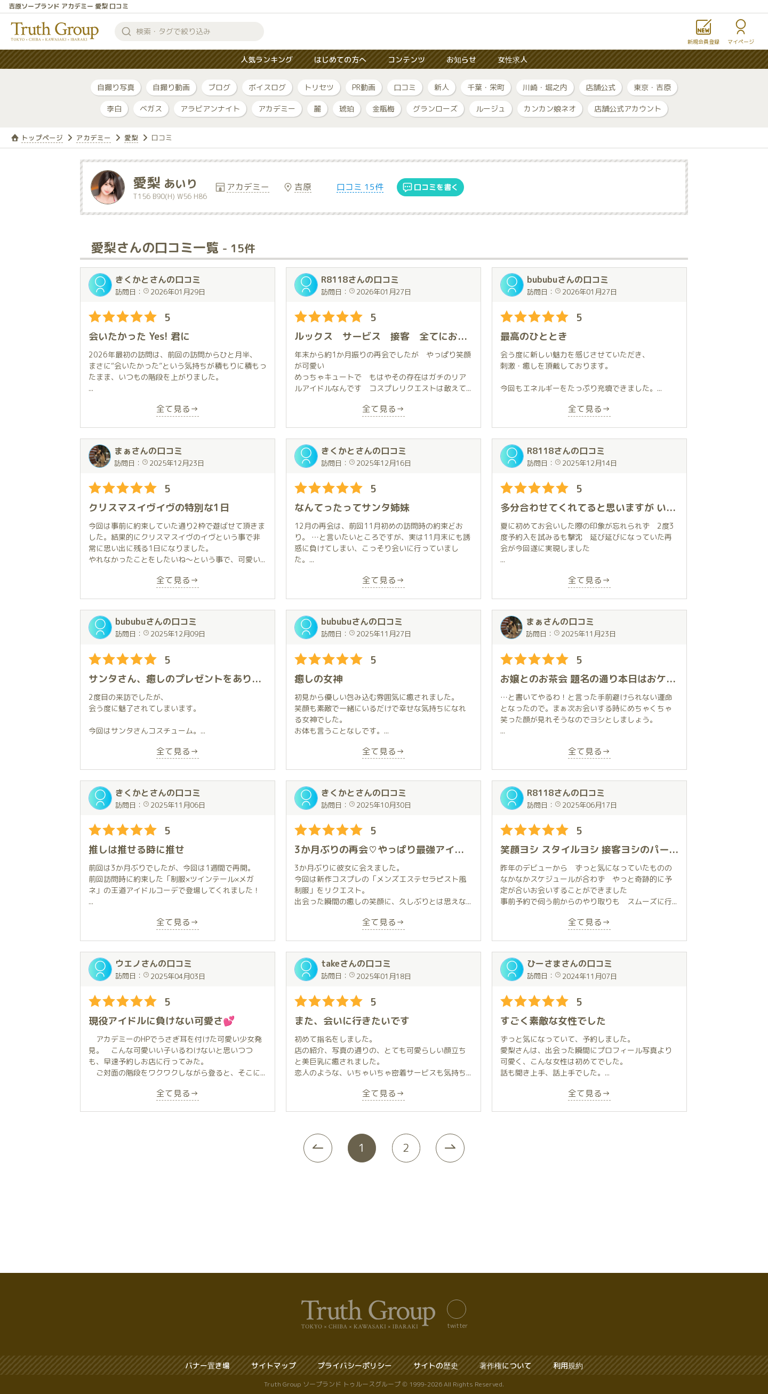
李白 (114, 108)
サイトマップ (273, 1365)
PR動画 (363, 87)
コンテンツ (406, 59)
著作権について (505, 1365)
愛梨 (131, 137)
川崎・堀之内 (545, 87)
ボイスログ (267, 87)
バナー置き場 (207, 1365)
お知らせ (461, 59)
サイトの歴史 (435, 1365)
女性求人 (512, 59)
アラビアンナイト (210, 108)
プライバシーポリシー (354, 1365)
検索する (126, 31)
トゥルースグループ (55, 31)
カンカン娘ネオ (550, 108)
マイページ (740, 41)
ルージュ (491, 108)
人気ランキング (267, 59)
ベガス (151, 108)
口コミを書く (436, 187)
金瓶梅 (383, 108)
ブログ (219, 87)
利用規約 (568, 1365)
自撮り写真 (115, 87)
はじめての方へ (340, 59)
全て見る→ (177, 409)
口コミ (405, 87)
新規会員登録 (703, 41)
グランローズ (435, 108)
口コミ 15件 (360, 187)
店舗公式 (600, 87)
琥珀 (346, 108)
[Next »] (456, 1148)
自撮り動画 (171, 87)
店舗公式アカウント (627, 108)
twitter (457, 1325)
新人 (441, 87)
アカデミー (276, 108)
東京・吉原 (652, 87)
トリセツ (319, 87)
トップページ (42, 137)
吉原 (303, 187)
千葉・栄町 (486, 87)
